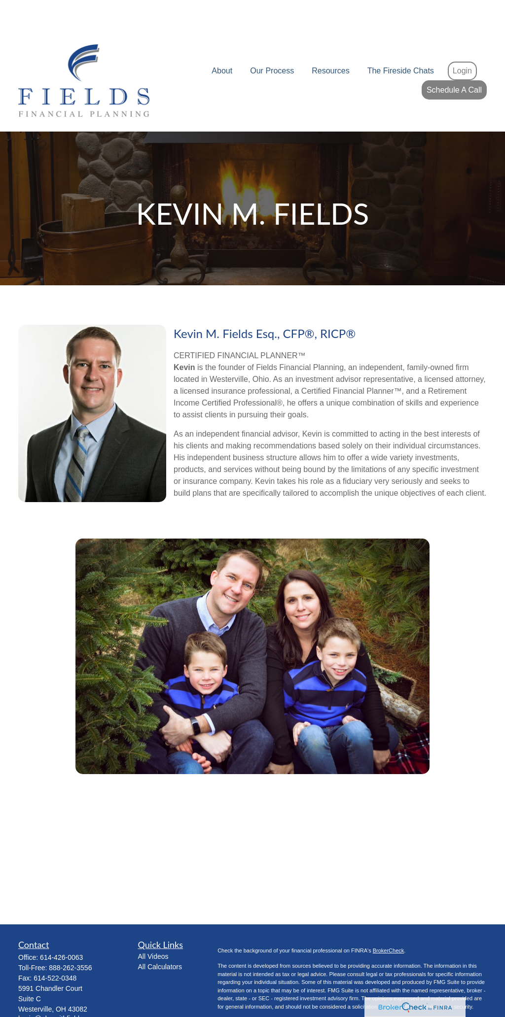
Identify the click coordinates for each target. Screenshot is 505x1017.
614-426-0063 (61, 928)
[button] (222, 41)
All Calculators (160, 937)
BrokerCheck (388, 921)
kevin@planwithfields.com (58, 989)
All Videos (153, 927)
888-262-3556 (70, 938)
